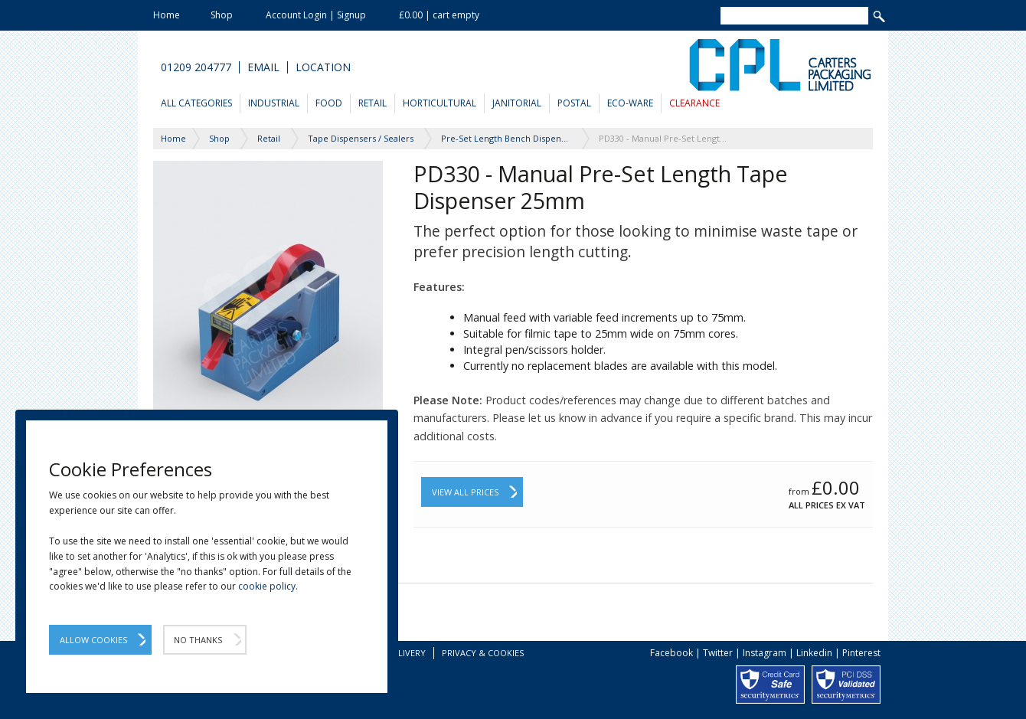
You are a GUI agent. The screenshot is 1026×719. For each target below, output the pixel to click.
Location (323, 67)
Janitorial (516, 102)
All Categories (196, 102)
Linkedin (814, 652)
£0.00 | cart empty (439, 14)
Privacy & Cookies (483, 653)
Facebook (671, 652)
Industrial (273, 102)
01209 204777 (196, 67)
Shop (222, 14)
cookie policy (267, 586)
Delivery (406, 653)
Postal (574, 102)
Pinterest (861, 652)
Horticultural (439, 102)
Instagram (764, 652)
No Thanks (198, 639)
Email (263, 67)
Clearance (694, 102)
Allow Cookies (93, 639)
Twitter (718, 652)
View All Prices (465, 492)
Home (166, 14)
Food (328, 102)
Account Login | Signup (316, 14)
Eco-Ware (630, 102)
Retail (372, 102)
